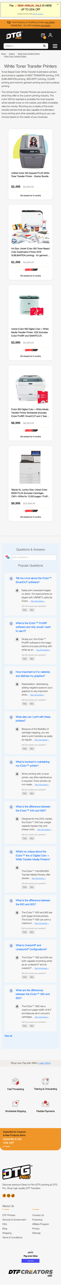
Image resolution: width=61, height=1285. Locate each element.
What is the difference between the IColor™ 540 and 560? (33, 809)
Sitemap (36, 1233)
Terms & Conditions (12, 1238)
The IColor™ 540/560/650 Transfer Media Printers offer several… (36, 874)
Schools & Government (14, 1220)
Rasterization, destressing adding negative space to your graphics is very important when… (37, 689)
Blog (4, 1229)
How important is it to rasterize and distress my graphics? (33, 674)
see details (50, 22)
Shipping (7, 1233)
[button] (25, 610)
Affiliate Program (40, 1224)
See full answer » (38, 601)
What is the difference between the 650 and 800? (33, 902)
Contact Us (38, 1215)
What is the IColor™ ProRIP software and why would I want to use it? (33, 627)
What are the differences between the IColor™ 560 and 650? (33, 994)
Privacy (35, 1229)
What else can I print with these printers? (33, 719)
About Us (8, 1206)
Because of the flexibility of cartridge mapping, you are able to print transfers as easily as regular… (37, 734)
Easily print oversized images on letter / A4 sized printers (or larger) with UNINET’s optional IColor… (37, 595)
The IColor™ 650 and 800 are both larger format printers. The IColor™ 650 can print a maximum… (37, 918)
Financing (37, 1220)
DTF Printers (8, 1215)
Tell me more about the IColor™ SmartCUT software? (34, 580)
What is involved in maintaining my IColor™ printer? (32, 764)
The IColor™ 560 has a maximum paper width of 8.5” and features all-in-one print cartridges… (37, 1011)
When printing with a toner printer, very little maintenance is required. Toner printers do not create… (37, 779)
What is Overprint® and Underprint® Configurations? (31, 947)
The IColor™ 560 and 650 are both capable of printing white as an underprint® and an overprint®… (37, 963)
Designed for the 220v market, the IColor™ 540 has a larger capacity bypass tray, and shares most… (37, 824)
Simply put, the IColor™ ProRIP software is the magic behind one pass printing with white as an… (37, 644)
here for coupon (38, 14)
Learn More (44, 1063)
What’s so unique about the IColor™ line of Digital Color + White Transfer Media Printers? (33, 856)
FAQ (4, 1224)
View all (8, 1036)
